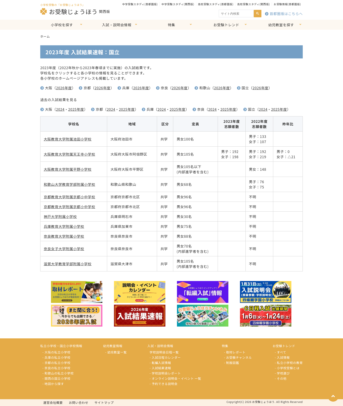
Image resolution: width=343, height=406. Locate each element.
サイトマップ (104, 402)
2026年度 (64, 87)
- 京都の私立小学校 (56, 362)
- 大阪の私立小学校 (56, 352)
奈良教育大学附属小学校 (64, 236)
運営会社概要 (53, 402)
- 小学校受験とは (287, 368)
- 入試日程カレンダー (165, 357)
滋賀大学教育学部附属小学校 (67, 263)
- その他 (281, 378)
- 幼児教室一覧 (116, 352)
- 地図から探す (53, 383)
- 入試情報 (282, 357)
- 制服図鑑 (231, 362)
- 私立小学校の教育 (289, 362)
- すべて (280, 352)
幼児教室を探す (281, 24)
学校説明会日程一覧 (164, 352)
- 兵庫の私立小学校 (56, 357)
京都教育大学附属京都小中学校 (69, 196)
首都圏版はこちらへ (284, 13)
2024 (60, 109)
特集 (171, 24)
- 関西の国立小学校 (56, 378)
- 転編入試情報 (160, 362)
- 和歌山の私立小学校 (58, 373)
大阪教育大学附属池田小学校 (67, 139)
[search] (236, 13)
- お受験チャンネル (238, 357)
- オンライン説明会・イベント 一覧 (175, 378)
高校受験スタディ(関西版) (253, 4)
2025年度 (76, 109)
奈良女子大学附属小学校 (64, 248)
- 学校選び (282, 373)
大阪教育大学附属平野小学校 (67, 169)
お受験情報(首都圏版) (287, 4)
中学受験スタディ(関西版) (177, 4)
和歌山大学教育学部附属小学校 (69, 184)
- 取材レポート (234, 352)
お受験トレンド (226, 24)
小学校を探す (62, 24)
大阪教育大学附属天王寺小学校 (69, 154)
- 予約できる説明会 (164, 383)
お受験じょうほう (69, 11)
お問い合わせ (78, 402)
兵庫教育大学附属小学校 (64, 226)
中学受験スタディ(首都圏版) (140, 4)
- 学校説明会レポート (165, 373)
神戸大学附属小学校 (60, 216)
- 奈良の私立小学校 (56, 368)
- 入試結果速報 (160, 368)
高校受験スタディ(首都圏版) (215, 4)
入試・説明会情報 (116, 24)
